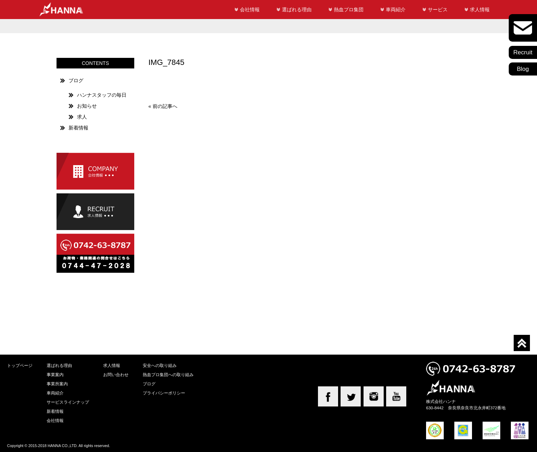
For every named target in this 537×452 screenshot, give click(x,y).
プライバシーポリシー (164, 393)
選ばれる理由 (297, 9)
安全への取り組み (160, 365)
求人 (82, 117)
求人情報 (480, 9)
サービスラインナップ (68, 402)
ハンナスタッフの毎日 (101, 95)
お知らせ (87, 106)
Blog (523, 69)
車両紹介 (396, 9)
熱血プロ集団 (349, 9)
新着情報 (78, 128)
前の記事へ (165, 106)
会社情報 (250, 9)
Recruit (522, 52)
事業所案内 (57, 383)
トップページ (20, 365)
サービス (438, 9)
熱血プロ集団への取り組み (168, 374)
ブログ (76, 80)
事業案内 (55, 374)
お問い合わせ (116, 374)
